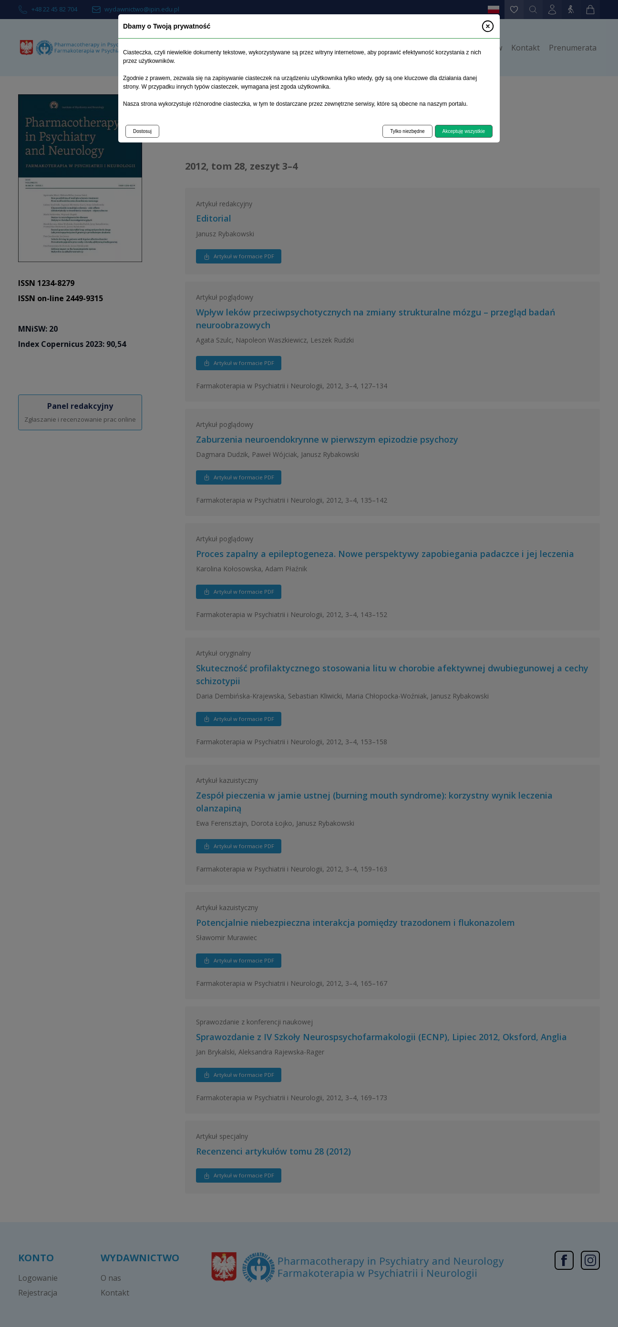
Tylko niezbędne (407, 131)
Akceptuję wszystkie (464, 131)
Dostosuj (142, 131)
